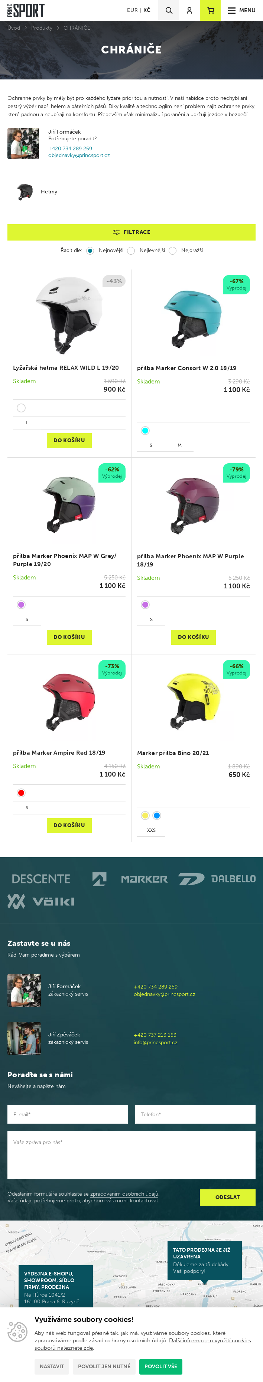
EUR (132, 10)
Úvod (13, 28)
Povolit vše (161, 1366)
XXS (151, 830)
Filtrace (137, 232)
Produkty (41, 28)
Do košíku (69, 440)
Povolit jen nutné (104, 1366)
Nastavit (52, 1366)
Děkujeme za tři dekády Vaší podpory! (204, 1260)
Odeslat (227, 1197)
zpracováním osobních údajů (124, 1194)
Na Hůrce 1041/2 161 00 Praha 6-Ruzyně (55, 1288)
